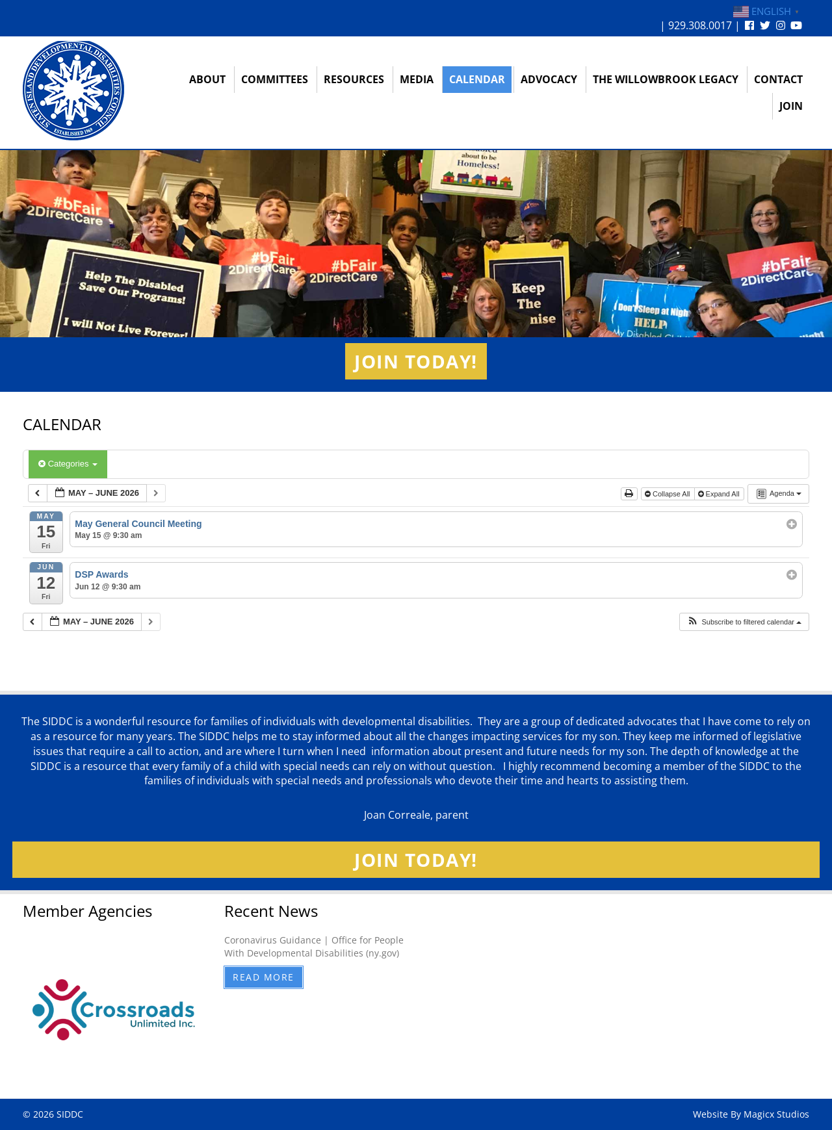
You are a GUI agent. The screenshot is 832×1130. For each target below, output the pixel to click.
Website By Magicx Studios (751, 1114)
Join (791, 106)
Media (417, 79)
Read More (263, 977)
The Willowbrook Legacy (665, 79)
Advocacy (549, 79)
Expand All (720, 494)
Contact (778, 79)
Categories (68, 464)
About (207, 79)
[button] (744, 622)
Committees (274, 79)
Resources (354, 79)
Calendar (477, 79)
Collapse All (668, 494)
